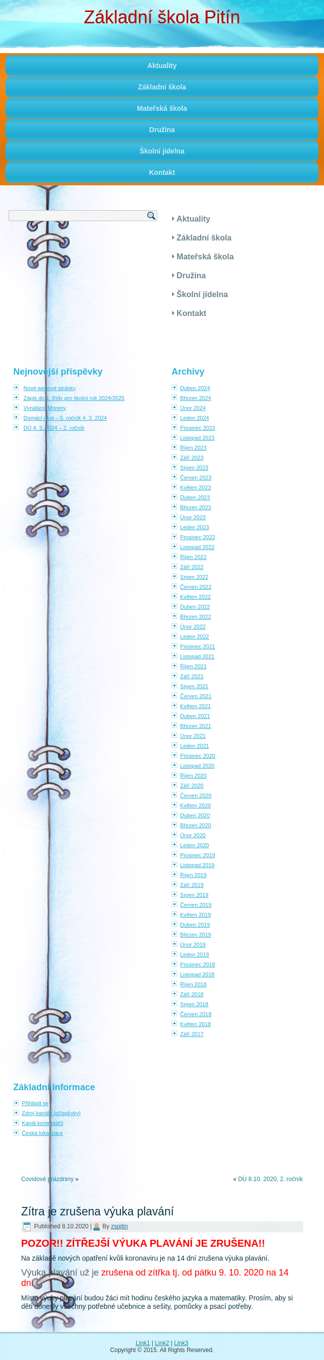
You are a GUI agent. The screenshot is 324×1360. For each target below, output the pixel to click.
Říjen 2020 (193, 776)
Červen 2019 (196, 905)
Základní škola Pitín (162, 17)
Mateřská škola (162, 108)
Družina (162, 130)
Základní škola (162, 87)
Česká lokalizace (42, 1133)
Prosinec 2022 (197, 537)
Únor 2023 (193, 517)
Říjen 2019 (193, 875)
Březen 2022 (195, 617)
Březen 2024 (195, 398)
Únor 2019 (193, 945)
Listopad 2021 (197, 656)
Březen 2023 (195, 507)
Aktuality (162, 66)
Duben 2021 (195, 716)
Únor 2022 (193, 627)
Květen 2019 (195, 915)
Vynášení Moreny (44, 408)
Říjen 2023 (193, 448)
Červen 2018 (196, 1014)
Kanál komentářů (42, 1123)
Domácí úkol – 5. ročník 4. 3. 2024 (65, 418)
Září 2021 (192, 676)
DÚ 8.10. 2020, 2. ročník (270, 1179)
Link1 (143, 1343)
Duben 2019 (195, 925)
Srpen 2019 (194, 895)
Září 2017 (192, 1034)
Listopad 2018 (197, 974)
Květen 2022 (195, 597)
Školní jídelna (161, 151)
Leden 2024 (194, 418)
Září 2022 (192, 567)
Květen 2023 (195, 487)
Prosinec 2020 (197, 756)
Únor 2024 (193, 408)
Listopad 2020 (197, 766)
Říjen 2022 (193, 557)
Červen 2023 (196, 477)
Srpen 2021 (194, 686)
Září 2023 (192, 458)
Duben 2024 (195, 388)
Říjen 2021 (193, 666)
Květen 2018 (195, 1024)
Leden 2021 (194, 746)
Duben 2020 (195, 815)
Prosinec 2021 (197, 646)
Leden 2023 (194, 527)
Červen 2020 (196, 796)
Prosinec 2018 (197, 964)
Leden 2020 (194, 845)
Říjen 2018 (193, 984)
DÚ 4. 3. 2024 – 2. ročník (53, 428)
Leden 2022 (194, 637)
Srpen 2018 (194, 1004)
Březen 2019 (195, 935)
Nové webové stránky (49, 388)
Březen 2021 (195, 726)
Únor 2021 (193, 736)
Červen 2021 (196, 696)
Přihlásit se (35, 1103)
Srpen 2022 (194, 577)
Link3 (181, 1343)
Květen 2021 (195, 706)
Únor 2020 (193, 835)
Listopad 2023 (197, 438)
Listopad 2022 (197, 547)
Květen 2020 (195, 805)
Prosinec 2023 (197, 428)
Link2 (162, 1343)
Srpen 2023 (194, 468)
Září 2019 (192, 885)
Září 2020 (192, 786)
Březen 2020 (195, 825)
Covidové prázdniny (47, 1179)
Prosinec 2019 (197, 855)
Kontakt (162, 172)
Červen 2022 (196, 587)
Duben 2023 (195, 497)
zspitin (119, 1226)
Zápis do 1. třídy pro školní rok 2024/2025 (73, 398)
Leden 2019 (194, 955)
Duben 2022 (195, 607)
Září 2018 (192, 994)
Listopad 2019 (197, 865)
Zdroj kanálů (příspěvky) (51, 1113)
